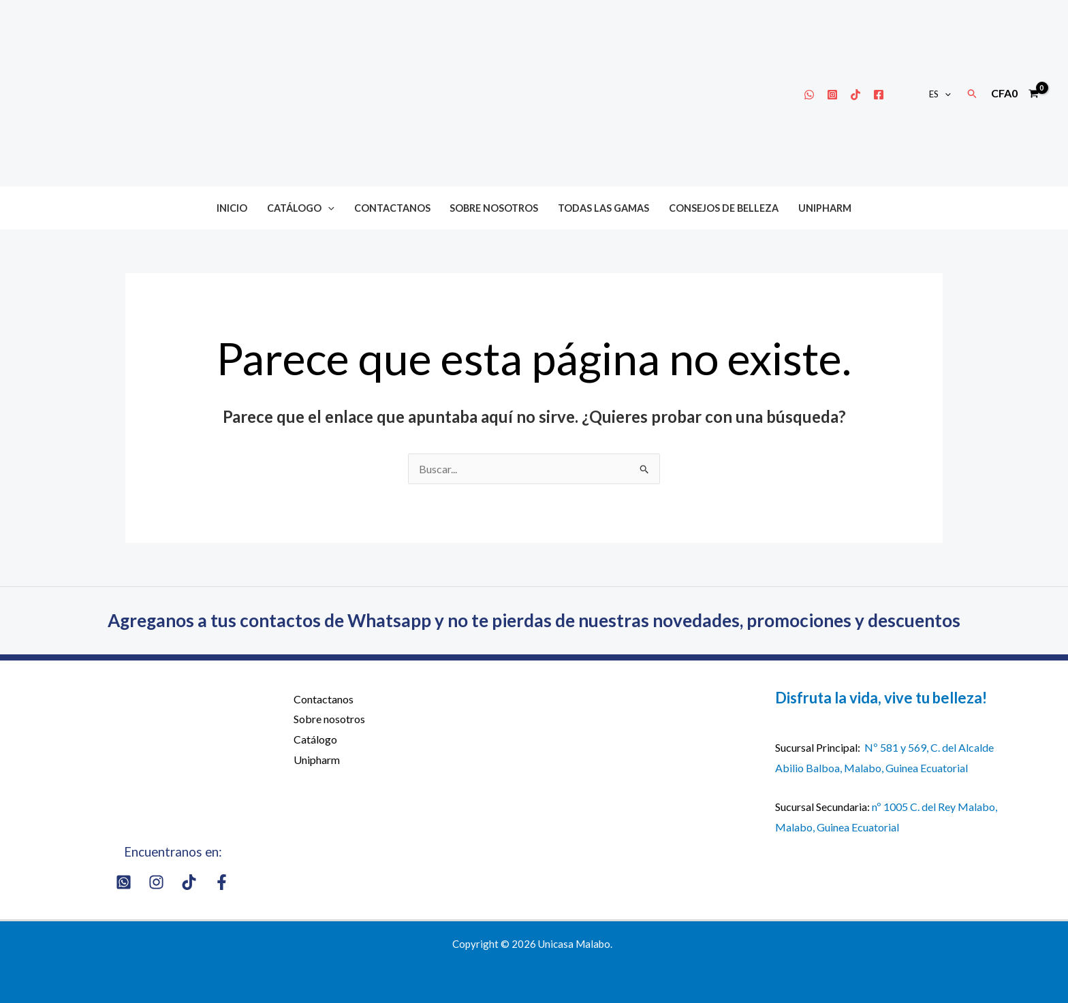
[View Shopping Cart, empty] (1014, 93)
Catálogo (300, 208)
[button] (945, 94)
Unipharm (824, 208)
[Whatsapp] (809, 95)
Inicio (232, 208)
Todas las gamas (603, 208)
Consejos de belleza (724, 208)
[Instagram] (832, 95)
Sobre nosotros (494, 208)
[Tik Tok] (855, 95)
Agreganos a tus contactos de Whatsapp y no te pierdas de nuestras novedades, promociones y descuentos (534, 620)
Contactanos (392, 208)
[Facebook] (879, 95)
